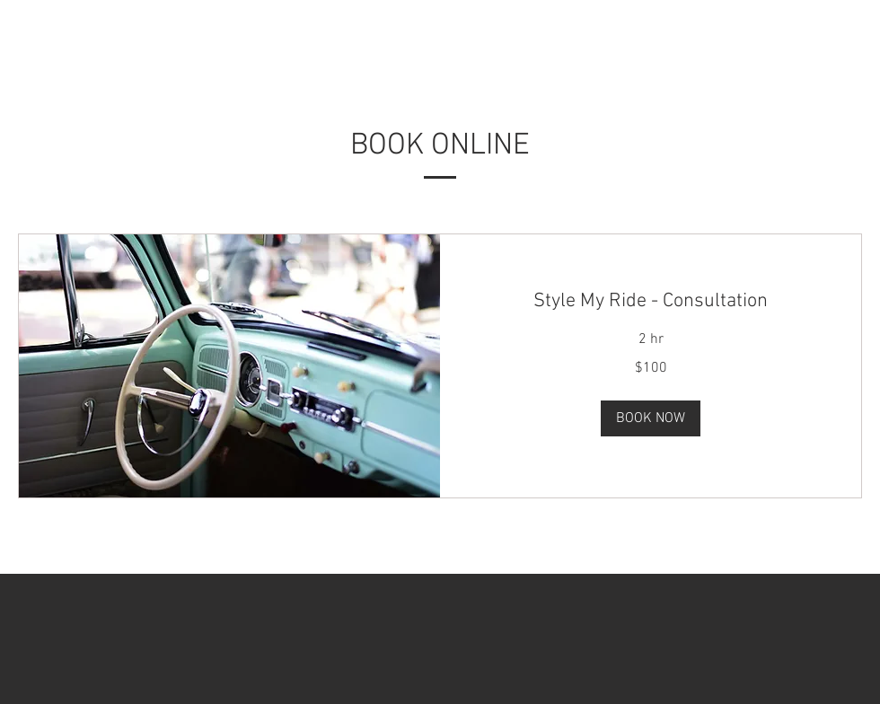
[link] (650, 301)
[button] (650, 418)
